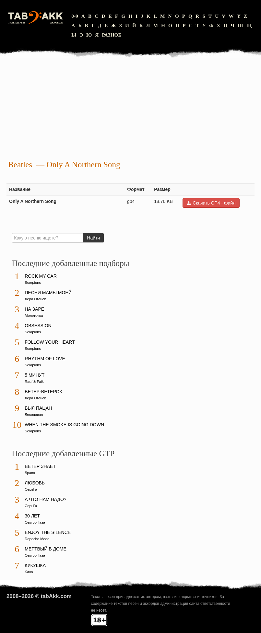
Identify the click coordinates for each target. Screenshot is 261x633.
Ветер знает (40, 466)
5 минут (34, 375)
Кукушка (35, 565)
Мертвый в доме (45, 548)
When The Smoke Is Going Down (64, 424)
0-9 (74, 16)
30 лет (32, 515)
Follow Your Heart (50, 342)
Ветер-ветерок (43, 391)
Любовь (35, 482)
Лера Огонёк (35, 299)
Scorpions (33, 282)
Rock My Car (41, 276)
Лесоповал (34, 414)
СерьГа (31, 489)
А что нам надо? (45, 499)
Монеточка (34, 315)
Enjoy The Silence (48, 532)
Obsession (38, 325)
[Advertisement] (130, 110)
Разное (112, 35)
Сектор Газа (35, 522)
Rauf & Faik (34, 381)
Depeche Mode (37, 539)
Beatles (20, 164)
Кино (29, 572)
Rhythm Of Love (45, 358)
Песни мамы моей (48, 292)
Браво (30, 473)
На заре (34, 309)
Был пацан (38, 408)
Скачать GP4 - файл (211, 202)
